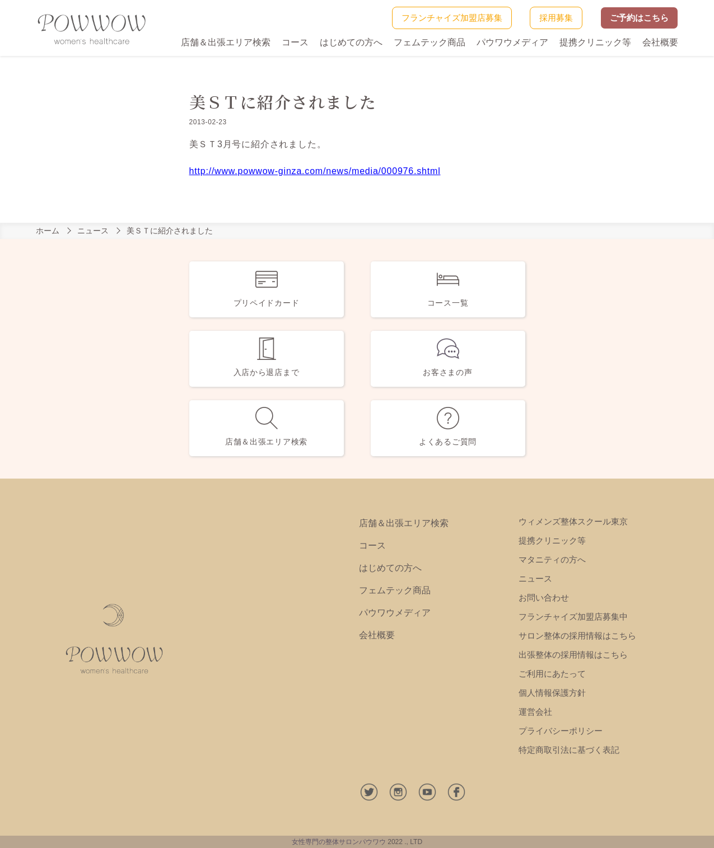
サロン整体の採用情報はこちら (577, 635)
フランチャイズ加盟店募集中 (573, 616)
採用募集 (556, 17)
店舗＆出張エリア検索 (225, 42)
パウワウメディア (512, 42)
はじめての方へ (351, 42)
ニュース (93, 230)
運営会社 (535, 711)
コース (295, 42)
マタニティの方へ (552, 559)
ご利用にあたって (552, 673)
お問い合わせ (544, 597)
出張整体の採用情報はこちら (573, 654)
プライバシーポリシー (561, 730)
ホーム (47, 230)
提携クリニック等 (595, 42)
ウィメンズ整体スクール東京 (573, 521)
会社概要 (660, 42)
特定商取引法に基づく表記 (569, 750)
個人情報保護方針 (552, 692)
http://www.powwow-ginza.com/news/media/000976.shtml (315, 171)
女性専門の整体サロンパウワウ (339, 842)
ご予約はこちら (639, 17)
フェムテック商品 (429, 42)
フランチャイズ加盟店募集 (452, 17)
